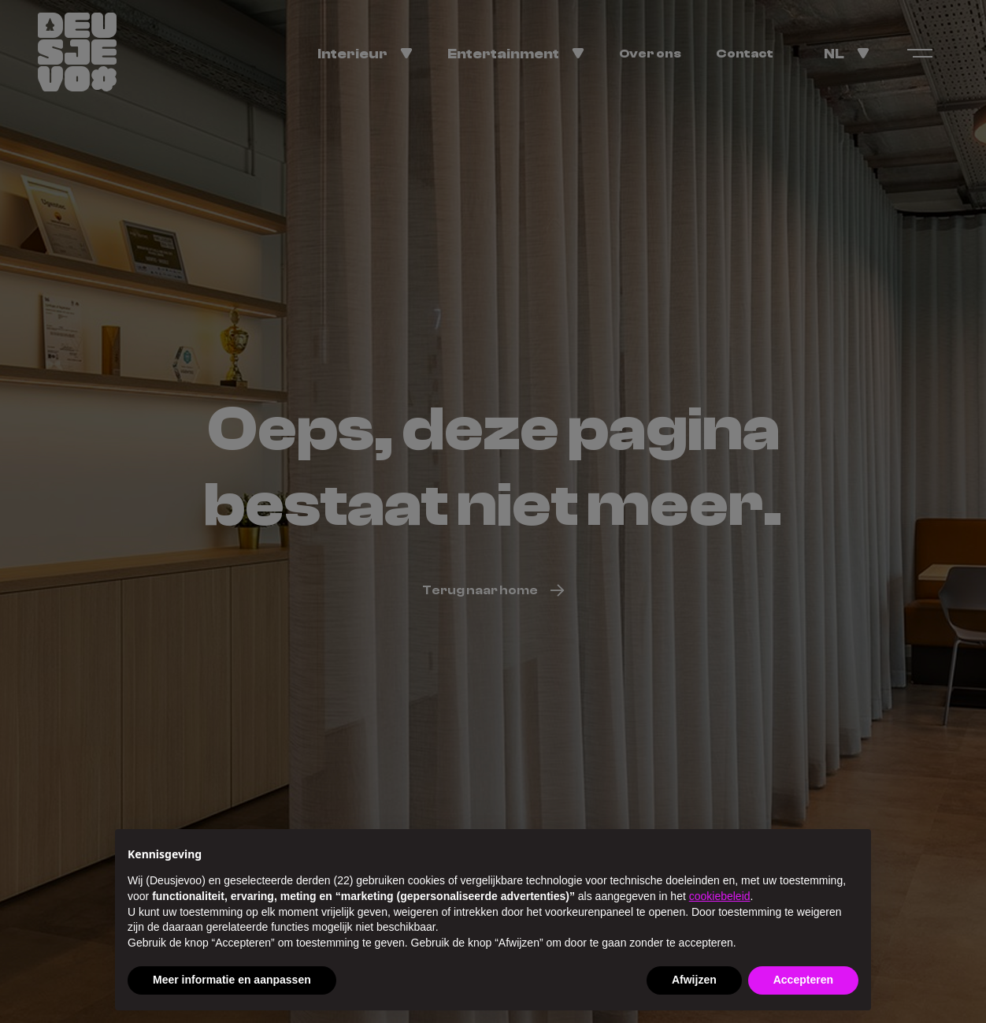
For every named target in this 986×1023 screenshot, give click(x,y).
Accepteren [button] (803, 979)
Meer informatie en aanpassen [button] (232, 979)
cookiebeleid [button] (720, 896)
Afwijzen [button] (694, 979)
